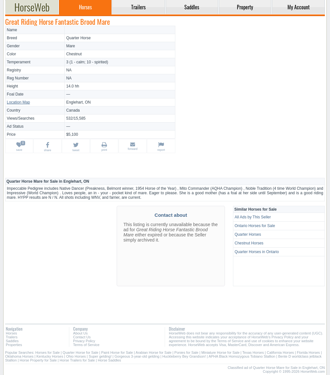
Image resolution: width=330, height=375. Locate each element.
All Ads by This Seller (253, 217)
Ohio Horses (76, 356)
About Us (80, 333)
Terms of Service (86, 345)
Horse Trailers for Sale (77, 360)
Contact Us (82, 337)
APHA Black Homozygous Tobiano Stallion (242, 356)
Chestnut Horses (249, 243)
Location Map (18, 102)
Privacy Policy (84, 341)
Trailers (11, 337)
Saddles (12, 341)
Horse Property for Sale (38, 360)
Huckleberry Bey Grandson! (184, 356)
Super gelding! (100, 356)
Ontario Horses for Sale (255, 226)
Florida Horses (308, 352)
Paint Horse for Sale (117, 352)
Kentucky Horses (49, 356)
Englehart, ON (78, 102)
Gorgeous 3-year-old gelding (136, 356)
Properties (14, 345)
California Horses (280, 352)
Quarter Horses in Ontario (257, 252)
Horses (11, 333)
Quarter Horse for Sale (80, 352)
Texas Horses (253, 352)
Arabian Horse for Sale (153, 352)
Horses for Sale (47, 352)
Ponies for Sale (186, 352)
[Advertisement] (251, 71)
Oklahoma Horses (19, 356)
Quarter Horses (248, 234)
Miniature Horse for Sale (220, 352)
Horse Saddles (109, 360)
